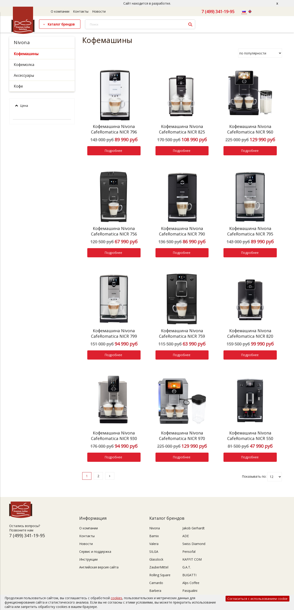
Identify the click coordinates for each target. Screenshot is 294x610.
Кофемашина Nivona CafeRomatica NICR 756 (114, 231)
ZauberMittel (158, 567)
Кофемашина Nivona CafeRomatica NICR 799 (114, 333)
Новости (99, 11)
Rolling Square (159, 575)
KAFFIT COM (192, 559)
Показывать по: (254, 476)
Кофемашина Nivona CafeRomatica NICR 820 (250, 333)
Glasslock (156, 559)
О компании (60, 11)
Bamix (154, 536)
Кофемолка (24, 64)
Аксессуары (24, 75)
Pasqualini (189, 590)
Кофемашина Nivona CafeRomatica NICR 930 (114, 435)
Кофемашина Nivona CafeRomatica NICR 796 (114, 129)
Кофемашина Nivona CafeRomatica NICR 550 (250, 435)
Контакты (80, 11)
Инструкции (88, 559)
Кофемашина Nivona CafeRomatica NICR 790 (182, 231)
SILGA (153, 551)
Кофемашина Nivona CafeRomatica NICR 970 (182, 435)
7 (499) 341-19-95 (217, 11)
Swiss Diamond (193, 544)
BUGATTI (189, 575)
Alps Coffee (190, 583)
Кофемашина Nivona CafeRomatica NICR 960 (250, 129)
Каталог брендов (61, 24)
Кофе (18, 86)
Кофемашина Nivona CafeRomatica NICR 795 (250, 231)
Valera (153, 544)
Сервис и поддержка (95, 551)
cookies (116, 598)
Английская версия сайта (99, 567)
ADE (185, 536)
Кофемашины (26, 53)
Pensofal (188, 551)
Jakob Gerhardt (193, 528)
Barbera (155, 590)
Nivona (22, 42)
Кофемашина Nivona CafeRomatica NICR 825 (182, 129)
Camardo (156, 583)
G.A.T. (186, 567)
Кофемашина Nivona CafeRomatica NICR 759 (182, 333)
